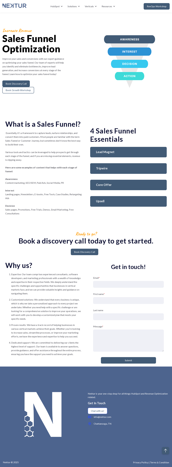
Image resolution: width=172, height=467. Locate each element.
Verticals (89, 6)
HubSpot (55, 6)
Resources (107, 6)
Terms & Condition (159, 462)
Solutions (72, 6)
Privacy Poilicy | (141, 462)
